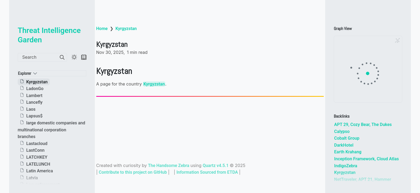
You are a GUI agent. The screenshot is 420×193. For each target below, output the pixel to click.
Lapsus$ (34, 116)
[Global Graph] (397, 40)
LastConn (35, 150)
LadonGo (34, 88)
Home (102, 28)
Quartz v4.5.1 (216, 165)
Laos (31, 109)
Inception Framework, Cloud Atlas (366, 158)
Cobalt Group (346, 138)
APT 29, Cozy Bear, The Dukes (363, 124)
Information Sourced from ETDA (207, 172)
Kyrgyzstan (37, 81)
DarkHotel (344, 145)
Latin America (39, 170)
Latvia (32, 177)
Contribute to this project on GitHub (133, 172)
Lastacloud (36, 143)
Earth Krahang (348, 151)
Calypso (342, 131)
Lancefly (34, 102)
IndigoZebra (345, 165)
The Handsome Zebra (168, 165)
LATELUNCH (38, 164)
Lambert (34, 95)
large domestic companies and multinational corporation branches (51, 129)
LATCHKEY (36, 157)
